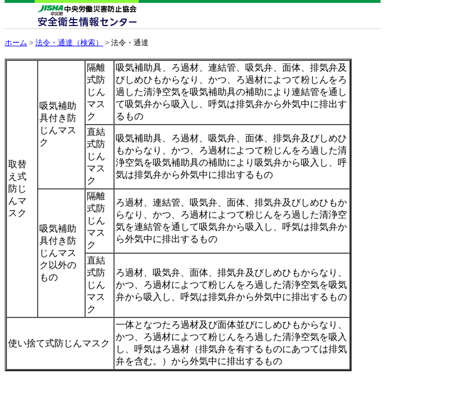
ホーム (16, 42)
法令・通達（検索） (69, 42)
